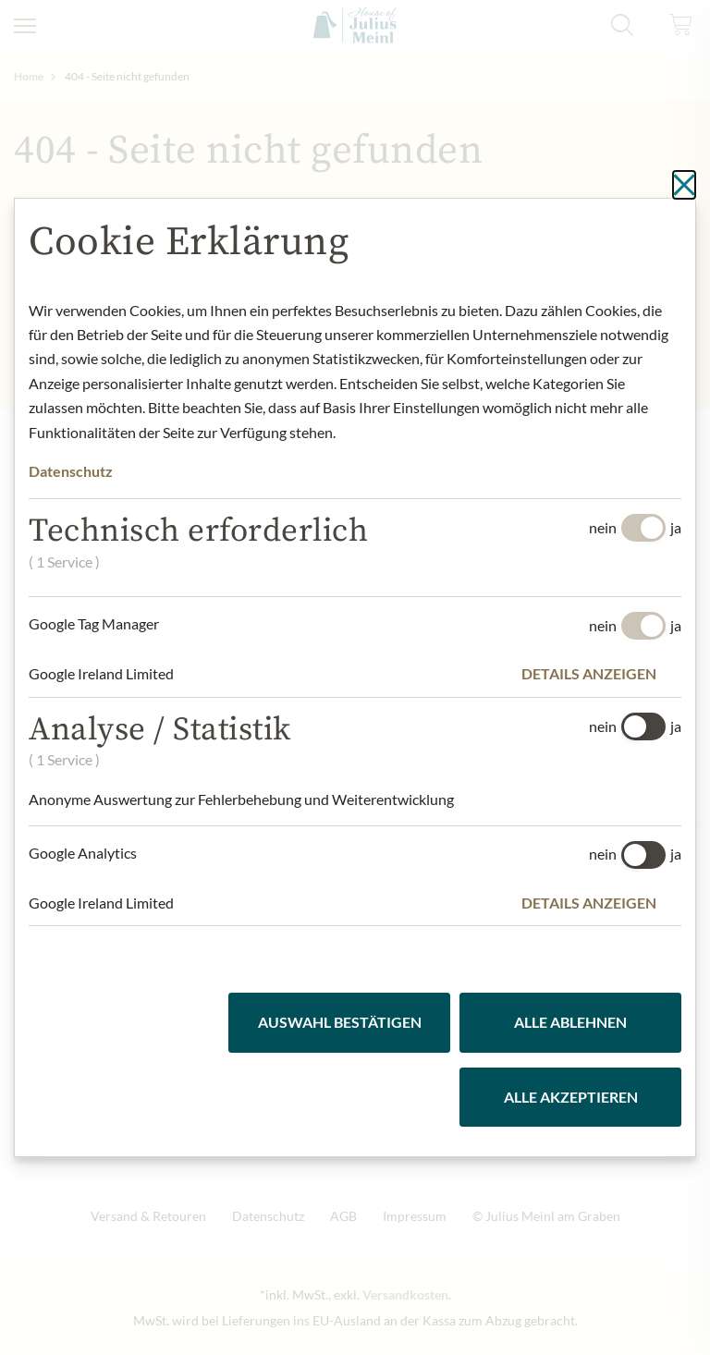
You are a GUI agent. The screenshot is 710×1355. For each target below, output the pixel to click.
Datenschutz (71, 471)
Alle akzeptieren (571, 1096)
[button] (601, 674)
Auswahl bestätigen (340, 1022)
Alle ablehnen (570, 1022)
